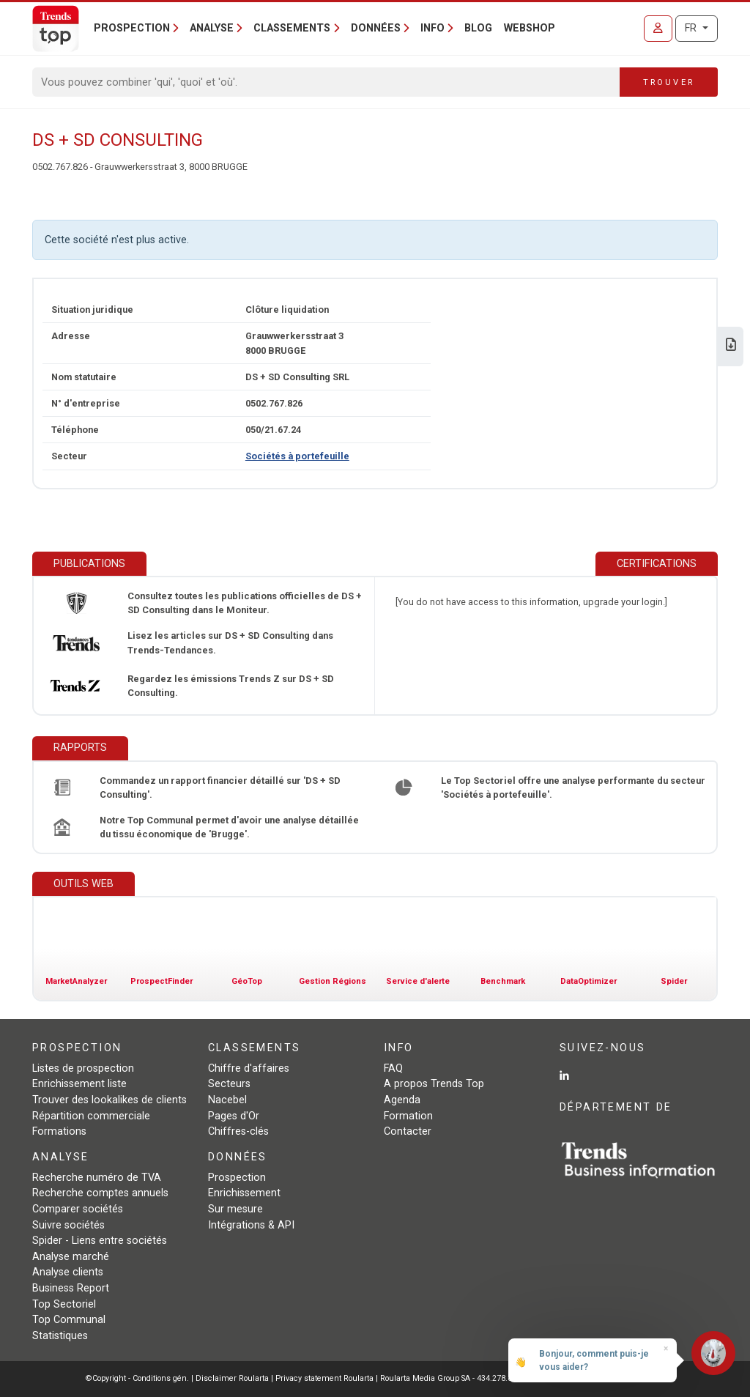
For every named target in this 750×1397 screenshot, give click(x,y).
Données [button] (376, 28)
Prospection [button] (132, 28)
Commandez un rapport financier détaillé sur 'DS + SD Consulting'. (220, 787)
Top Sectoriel (64, 1304)
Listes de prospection (83, 1068)
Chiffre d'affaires (248, 1068)
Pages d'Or (233, 1116)
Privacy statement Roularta (324, 1378)
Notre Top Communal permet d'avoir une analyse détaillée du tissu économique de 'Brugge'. (229, 827)
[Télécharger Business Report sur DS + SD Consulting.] (731, 346)
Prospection (237, 1177)
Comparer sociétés (77, 1209)
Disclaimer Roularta (232, 1378)
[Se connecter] (658, 28)
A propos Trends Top (434, 1084)
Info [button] (432, 28)
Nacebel (227, 1100)
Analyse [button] (212, 28)
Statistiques (60, 1336)
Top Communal (68, 1319)
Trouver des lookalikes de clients (109, 1100)
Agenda (402, 1100)
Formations (59, 1131)
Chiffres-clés (238, 1131)
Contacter (407, 1131)
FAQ (393, 1068)
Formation (408, 1116)
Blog (478, 28)
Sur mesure (235, 1209)
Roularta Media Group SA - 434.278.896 (451, 1378)
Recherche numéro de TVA (96, 1177)
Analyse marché (70, 1256)
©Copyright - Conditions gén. (137, 1378)
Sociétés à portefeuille (297, 456)
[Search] (326, 82)
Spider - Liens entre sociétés (99, 1240)
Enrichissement (244, 1193)
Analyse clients (67, 1272)
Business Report (70, 1288)
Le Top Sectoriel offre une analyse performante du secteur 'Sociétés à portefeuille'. (573, 787)
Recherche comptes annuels (100, 1193)
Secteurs (229, 1084)
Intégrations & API (251, 1225)
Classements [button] (291, 28)
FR (692, 28)
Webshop (529, 28)
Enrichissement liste (79, 1084)
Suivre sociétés (68, 1225)
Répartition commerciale (91, 1116)
